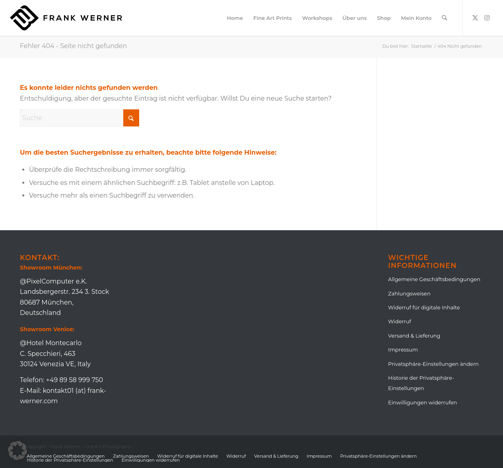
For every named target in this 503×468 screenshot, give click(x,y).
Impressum (403, 349)
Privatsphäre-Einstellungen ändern (433, 364)
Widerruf (399, 321)
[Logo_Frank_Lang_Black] (66, 18)
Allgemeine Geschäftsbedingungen (434, 279)
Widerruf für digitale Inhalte (424, 307)
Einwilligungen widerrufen (422, 402)
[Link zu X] (475, 17)
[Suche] (444, 18)
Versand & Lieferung (414, 335)
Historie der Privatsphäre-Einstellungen (421, 383)
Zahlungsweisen (409, 293)
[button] (17, 450)
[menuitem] (234, 18)
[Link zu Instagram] (487, 17)
